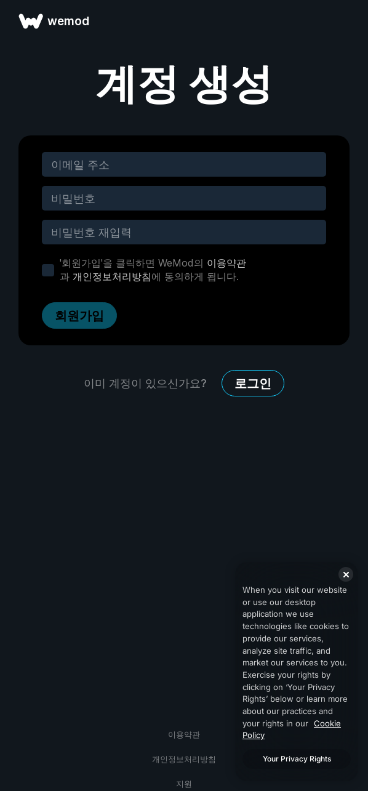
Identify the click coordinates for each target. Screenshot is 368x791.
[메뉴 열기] (344, 21)
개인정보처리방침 (112, 276)
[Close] (345, 574)
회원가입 (79, 315)
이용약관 (226, 263)
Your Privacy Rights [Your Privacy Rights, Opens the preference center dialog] (297, 758)
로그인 (252, 383)
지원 (184, 784)
